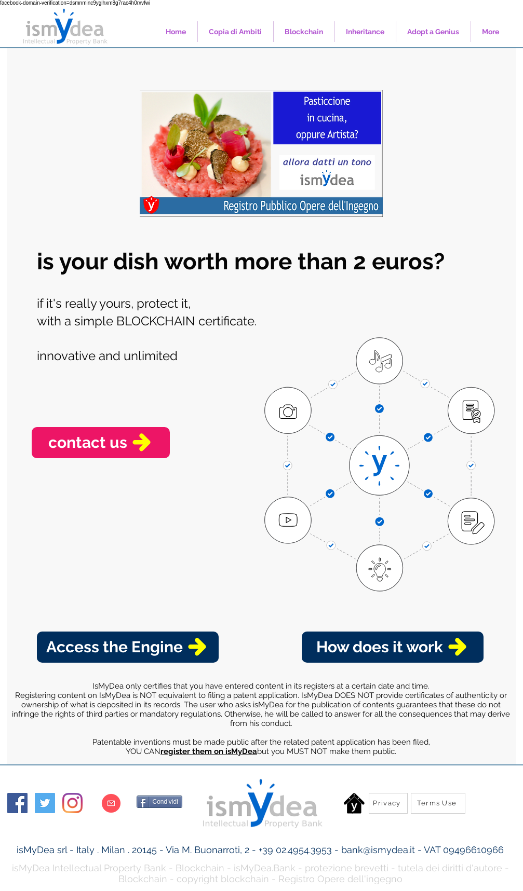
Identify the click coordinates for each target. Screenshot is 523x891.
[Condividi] (159, 802)
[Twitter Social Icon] (45, 803)
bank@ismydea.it (378, 849)
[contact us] (101, 442)
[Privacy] (388, 803)
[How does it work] (393, 647)
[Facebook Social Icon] (17, 803)
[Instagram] (72, 803)
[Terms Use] (438, 803)
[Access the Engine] (128, 647)
